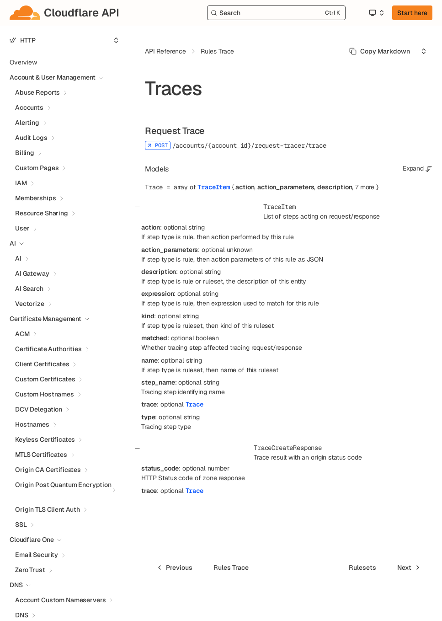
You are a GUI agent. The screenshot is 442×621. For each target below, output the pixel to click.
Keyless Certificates (45, 439)
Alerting (27, 122)
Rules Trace (217, 51)
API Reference (165, 51)
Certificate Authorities (48, 349)
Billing (24, 153)
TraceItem (213, 187)
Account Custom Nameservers (60, 600)
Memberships (35, 198)
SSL (21, 524)
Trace (194, 404)
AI (18, 258)
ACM (22, 334)
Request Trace (175, 131)
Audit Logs (31, 138)
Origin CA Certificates (48, 470)
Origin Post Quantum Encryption (63, 485)
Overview (23, 62)
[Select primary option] (379, 51)
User (22, 228)
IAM (21, 183)
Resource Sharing (41, 213)
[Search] (276, 12)
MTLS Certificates (41, 454)
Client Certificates (42, 364)
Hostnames (32, 424)
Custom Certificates (45, 379)
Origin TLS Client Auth (47, 509)
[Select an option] (376, 12)
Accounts (29, 107)
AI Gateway (32, 273)
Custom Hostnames (44, 394)
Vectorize (29, 304)
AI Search (29, 288)
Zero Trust (30, 570)
